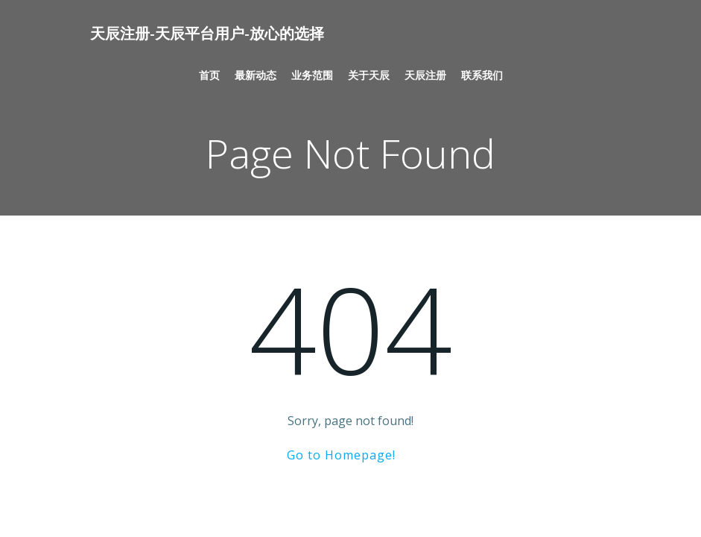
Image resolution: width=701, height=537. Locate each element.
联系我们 (482, 75)
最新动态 (255, 75)
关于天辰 (369, 75)
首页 (209, 75)
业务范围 (312, 75)
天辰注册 (425, 75)
